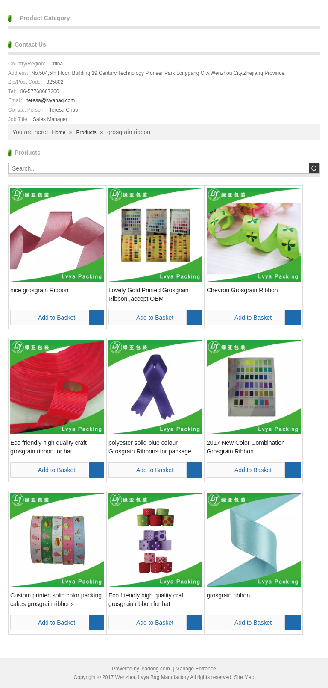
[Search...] (159, 168)
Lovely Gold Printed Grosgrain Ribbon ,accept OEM (148, 294)
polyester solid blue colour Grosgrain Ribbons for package (149, 447)
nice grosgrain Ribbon (39, 290)
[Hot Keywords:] (314, 168)
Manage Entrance (196, 669)
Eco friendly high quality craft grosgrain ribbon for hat (48, 447)
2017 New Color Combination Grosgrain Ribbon (246, 447)
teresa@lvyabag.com (50, 100)
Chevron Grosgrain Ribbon (242, 290)
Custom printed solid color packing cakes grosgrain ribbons (56, 599)
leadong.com (155, 669)
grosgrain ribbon (228, 595)
